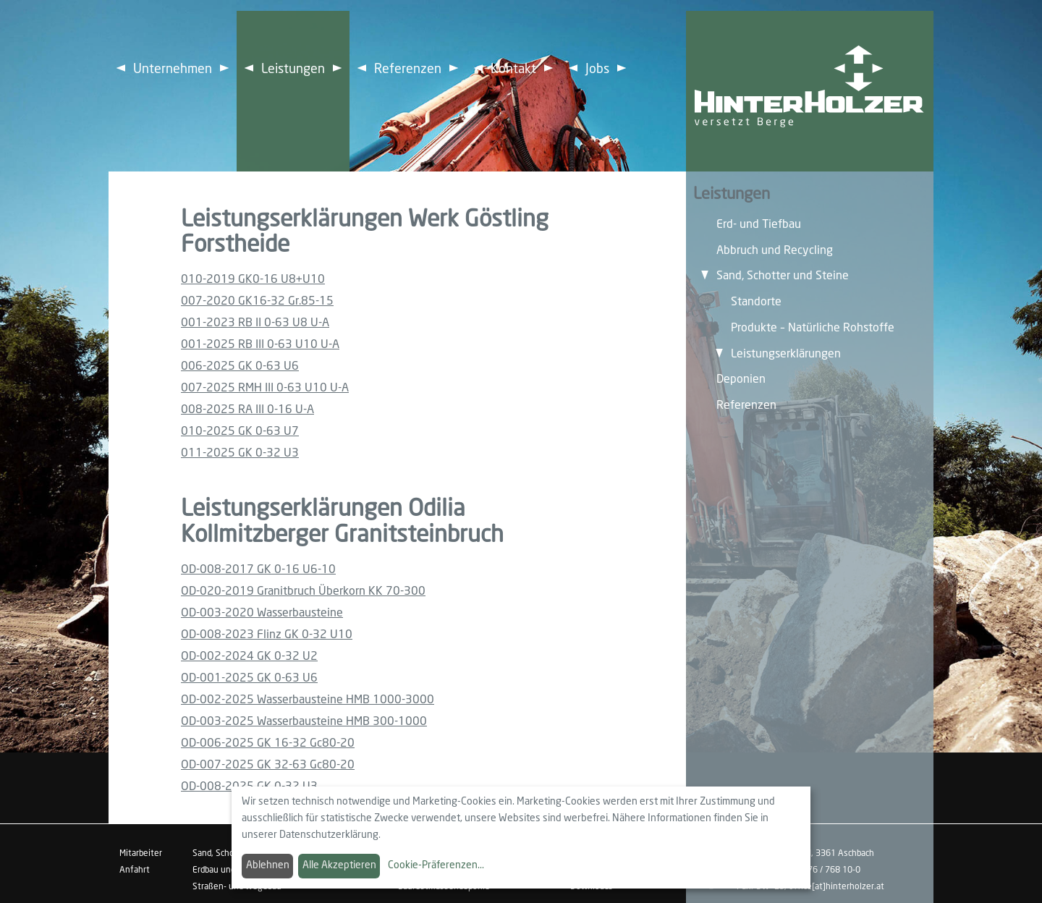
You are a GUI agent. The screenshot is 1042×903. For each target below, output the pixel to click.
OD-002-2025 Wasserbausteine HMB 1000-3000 (307, 700)
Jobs (597, 69)
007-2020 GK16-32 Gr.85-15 (257, 301)
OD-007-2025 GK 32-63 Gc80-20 (268, 765)
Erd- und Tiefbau (758, 225)
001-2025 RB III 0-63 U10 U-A (260, 345)
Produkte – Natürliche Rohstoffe (812, 328)
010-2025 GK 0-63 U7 (240, 431)
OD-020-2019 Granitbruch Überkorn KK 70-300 (303, 591)
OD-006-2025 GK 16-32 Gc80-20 (268, 743)
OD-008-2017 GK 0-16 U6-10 (258, 570)
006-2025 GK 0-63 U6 (240, 366)
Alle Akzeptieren (339, 865)
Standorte (756, 302)
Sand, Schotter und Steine (782, 276)
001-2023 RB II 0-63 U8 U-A (255, 323)
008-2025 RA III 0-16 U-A (247, 410)
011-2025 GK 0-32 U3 (240, 453)
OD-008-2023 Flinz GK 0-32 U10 (266, 635)
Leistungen (293, 69)
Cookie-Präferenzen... (436, 865)
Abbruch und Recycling (774, 251)
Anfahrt (134, 870)
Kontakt (513, 69)
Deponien (741, 379)
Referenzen (407, 69)
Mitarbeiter (140, 853)
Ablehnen (267, 865)
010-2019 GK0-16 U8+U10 (253, 280)
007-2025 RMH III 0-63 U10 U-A (265, 388)
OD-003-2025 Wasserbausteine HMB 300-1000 (304, 722)
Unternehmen (172, 69)
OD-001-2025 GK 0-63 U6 (249, 678)
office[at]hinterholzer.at (836, 887)
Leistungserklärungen (786, 354)
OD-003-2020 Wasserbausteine (262, 613)
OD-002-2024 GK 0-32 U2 (249, 656)
